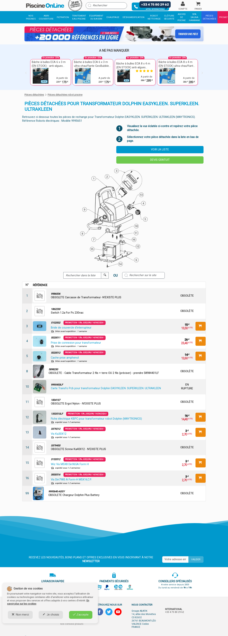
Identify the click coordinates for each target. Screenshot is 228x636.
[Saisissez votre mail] (175, 559)
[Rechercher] (106, 5)
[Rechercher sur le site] (143, 275)
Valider (195, 559)
